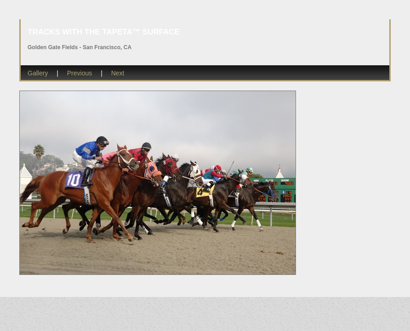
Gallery (38, 73)
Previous (79, 73)
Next (118, 73)
